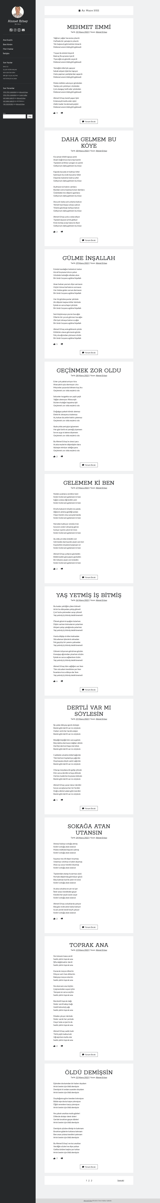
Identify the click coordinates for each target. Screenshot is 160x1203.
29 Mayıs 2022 (82, 263)
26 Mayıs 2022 (82, 600)
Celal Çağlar (23, 95)
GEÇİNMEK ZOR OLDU (89, 370)
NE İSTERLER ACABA (10, 78)
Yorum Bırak (89, 121)
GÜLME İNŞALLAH (88, 258)
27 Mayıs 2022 (82, 488)
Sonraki (121, 1180)
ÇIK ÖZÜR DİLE (8, 104)
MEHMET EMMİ (89, 27)
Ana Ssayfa (7, 40)
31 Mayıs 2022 (82, 32)
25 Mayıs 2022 (82, 719)
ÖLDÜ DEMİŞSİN (89, 1072)
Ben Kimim (7, 44)
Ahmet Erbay (18, 21)
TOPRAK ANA (89, 945)
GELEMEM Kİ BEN (88, 483)
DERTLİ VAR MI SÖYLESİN (89, 711)
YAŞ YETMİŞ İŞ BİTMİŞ (89, 595)
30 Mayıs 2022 (82, 150)
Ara (4, 113)
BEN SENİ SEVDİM (9, 72)
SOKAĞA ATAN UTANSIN (89, 830)
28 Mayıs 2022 (82, 375)
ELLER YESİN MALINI (10, 69)
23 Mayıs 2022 (82, 950)
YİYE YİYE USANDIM (9, 92)
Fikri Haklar (8, 49)
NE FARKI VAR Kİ (8, 98)
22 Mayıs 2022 (82, 1077)
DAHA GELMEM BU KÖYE (88, 143)
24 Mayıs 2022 (82, 837)
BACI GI (5, 66)
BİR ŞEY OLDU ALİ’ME (10, 75)
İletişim (6, 53)
